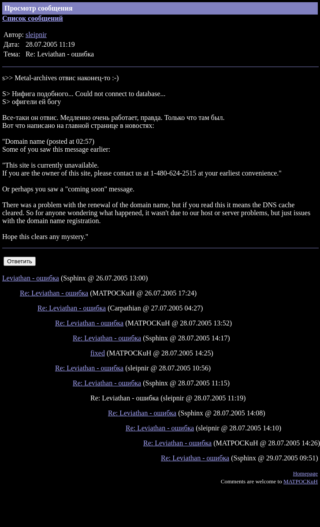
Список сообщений (32, 18)
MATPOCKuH (300, 481)
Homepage (305, 473)
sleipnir (36, 34)
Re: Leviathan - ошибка (54, 293)
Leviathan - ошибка (30, 278)
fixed (97, 353)
